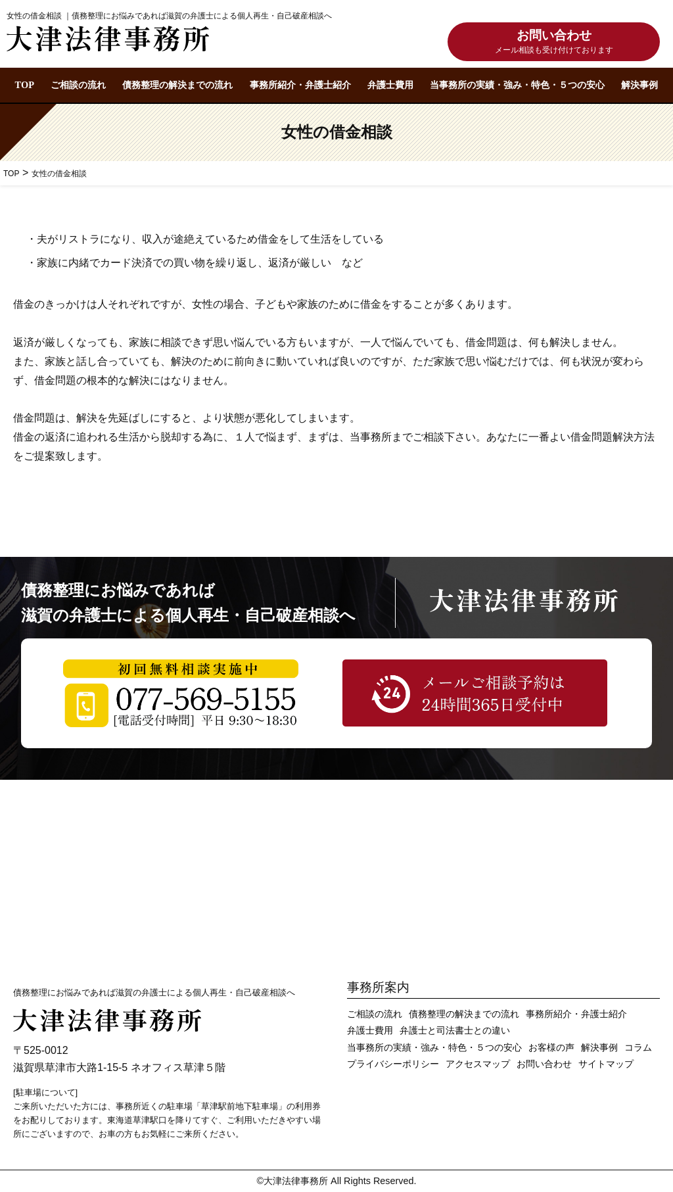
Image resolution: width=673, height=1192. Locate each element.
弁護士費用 (390, 85)
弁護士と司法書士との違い (455, 1031)
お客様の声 (551, 1048)
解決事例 (639, 85)
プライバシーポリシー (393, 1064)
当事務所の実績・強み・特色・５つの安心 (517, 85)
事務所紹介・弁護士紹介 (300, 85)
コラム (638, 1048)
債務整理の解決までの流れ (177, 85)
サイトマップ (606, 1064)
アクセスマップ (478, 1064)
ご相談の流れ (78, 85)
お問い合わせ (554, 43)
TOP (24, 85)
